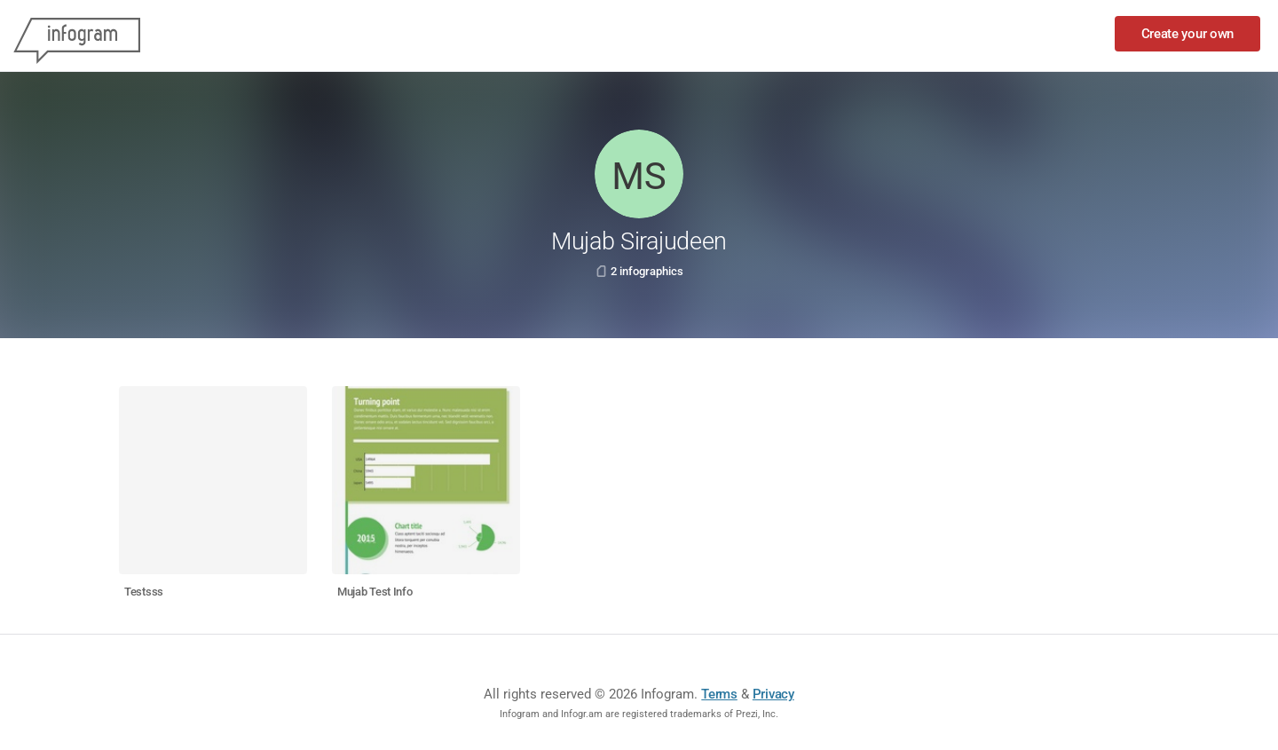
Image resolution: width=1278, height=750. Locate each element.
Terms (719, 694)
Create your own (1188, 34)
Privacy (773, 694)
